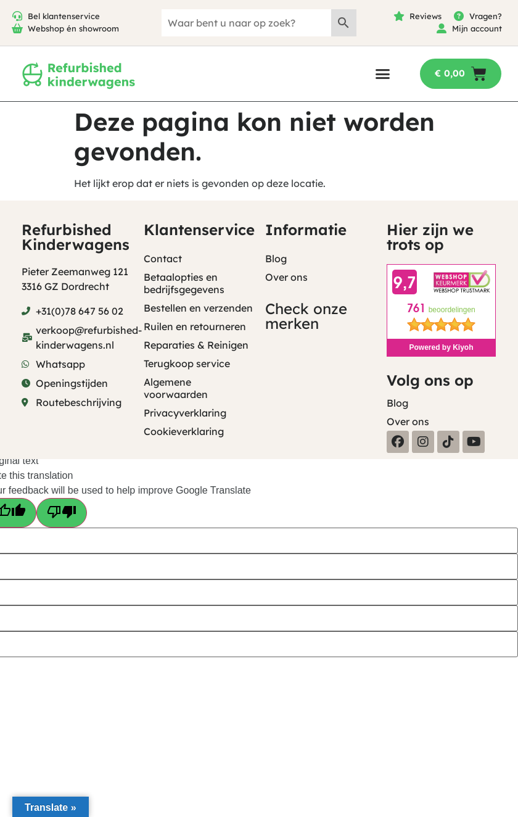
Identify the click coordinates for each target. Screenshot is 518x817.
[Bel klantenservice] (17, 16)
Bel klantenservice (64, 16)
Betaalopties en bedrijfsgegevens (184, 283)
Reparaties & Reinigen (196, 345)
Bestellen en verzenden (198, 308)
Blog (276, 258)
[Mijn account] (441, 28)
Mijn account (477, 28)
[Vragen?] (459, 16)
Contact (163, 258)
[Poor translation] (61, 513)
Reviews (425, 16)
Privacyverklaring (185, 413)
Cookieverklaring (184, 431)
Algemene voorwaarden (176, 388)
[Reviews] (399, 16)
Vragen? (485, 16)
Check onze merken (306, 316)
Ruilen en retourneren (195, 326)
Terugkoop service (187, 363)
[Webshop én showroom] (17, 28)
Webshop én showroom (73, 28)
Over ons (286, 277)
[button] (382, 73)
